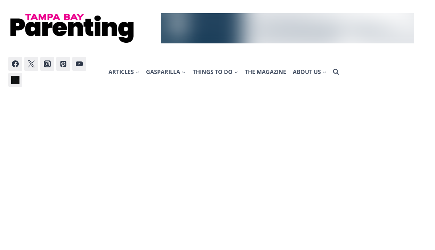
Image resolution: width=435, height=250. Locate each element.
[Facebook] (15, 64)
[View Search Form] (336, 72)
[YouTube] (79, 64)
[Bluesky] (15, 80)
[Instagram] (47, 64)
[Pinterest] (63, 64)
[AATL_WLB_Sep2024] (287, 28)
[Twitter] (31, 64)
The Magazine (265, 72)
